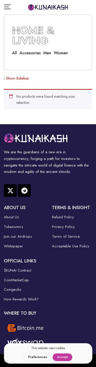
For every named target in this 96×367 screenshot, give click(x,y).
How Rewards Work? (21, 299)
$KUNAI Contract (17, 270)
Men (47, 53)
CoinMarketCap (16, 280)
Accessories (30, 53)
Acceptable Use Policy (70, 246)
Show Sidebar (16, 78)
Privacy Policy (63, 227)
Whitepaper (13, 246)
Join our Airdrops (18, 236)
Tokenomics (13, 227)
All (14, 53)
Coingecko (13, 289)
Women (61, 53)
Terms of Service (66, 236)
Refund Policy (63, 217)
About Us (11, 217)
